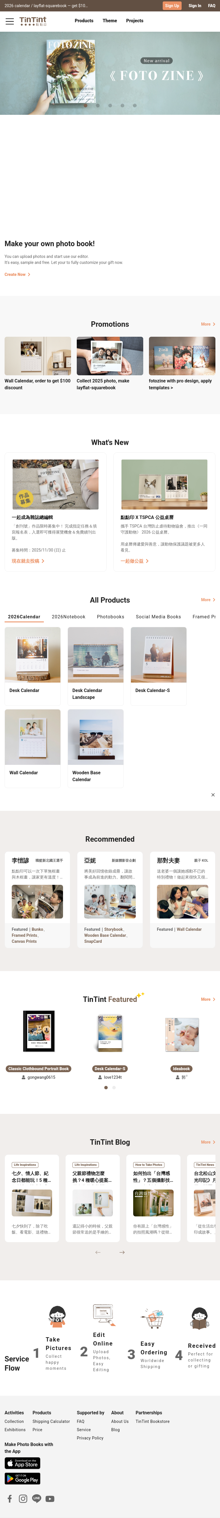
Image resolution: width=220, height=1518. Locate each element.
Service (84, 1412)
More (208, 324)
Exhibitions (15, 1412)
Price (37, 1412)
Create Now (17, 274)
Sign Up (172, 5)
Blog (115, 1412)
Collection (14, 1404)
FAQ (211, 5)
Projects (135, 20)
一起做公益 (135, 561)
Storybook (113, 912)
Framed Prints (24, 918)
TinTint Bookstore (152, 1404)
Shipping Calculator (51, 1404)
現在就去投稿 (28, 561)
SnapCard (93, 924)
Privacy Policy (90, 1421)
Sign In (194, 5)
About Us (120, 1404)
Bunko (37, 912)
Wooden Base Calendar (105, 918)
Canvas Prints (24, 924)
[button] (38, 1014)
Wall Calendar (189, 912)
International (200, 1509)
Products (84, 20)
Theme (110, 20)
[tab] (84, 21)
